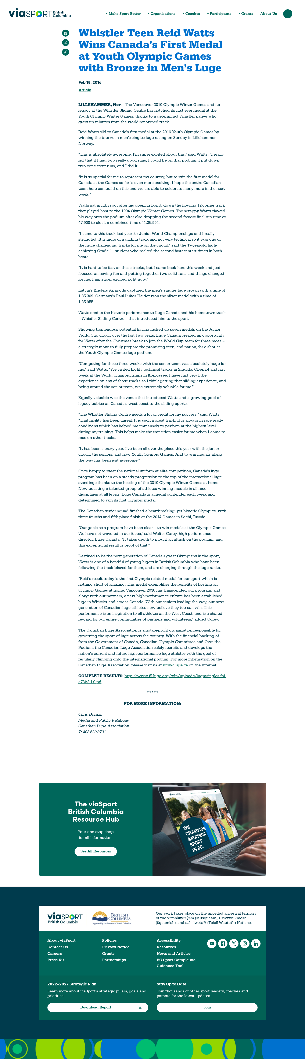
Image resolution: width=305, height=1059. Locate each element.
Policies (109, 940)
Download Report (111, 1007)
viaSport (39, 12)
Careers (54, 953)
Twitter (233, 943)
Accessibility (169, 940)
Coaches (192, 14)
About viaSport (61, 940)
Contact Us (57, 947)
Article (85, 90)
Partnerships (114, 960)
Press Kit (55, 960)
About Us (268, 14)
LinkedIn (256, 943)
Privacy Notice (115, 947)
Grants (247, 14)
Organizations (163, 14)
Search (287, 13)
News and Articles (174, 953)
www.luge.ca (175, 665)
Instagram (245, 943)
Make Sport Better (125, 14)
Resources (166, 947)
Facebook (222, 943)
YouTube (211, 943)
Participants (220, 14)
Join (207, 1007)
